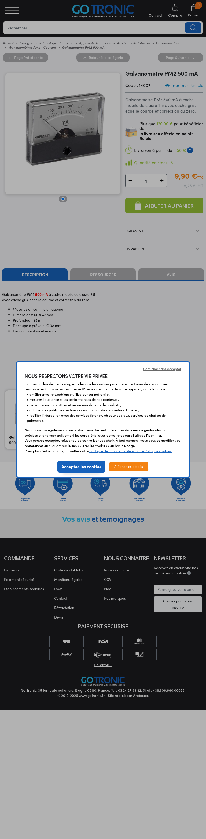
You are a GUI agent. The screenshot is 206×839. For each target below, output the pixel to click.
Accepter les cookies (81, 466)
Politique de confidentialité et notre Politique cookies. (130, 450)
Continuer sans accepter (162, 368)
